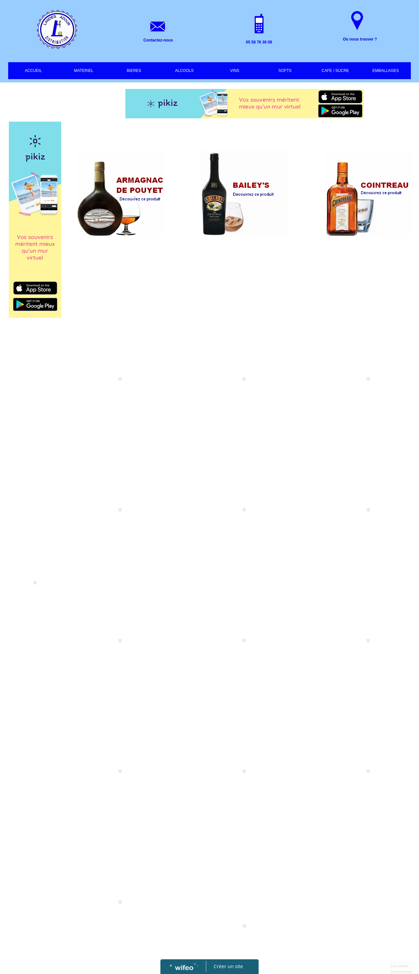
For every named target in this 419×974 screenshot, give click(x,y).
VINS (234, 70)
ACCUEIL (33, 70)
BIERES (134, 70)
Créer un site (228, 966)
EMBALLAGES (386, 70)
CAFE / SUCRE (335, 70)
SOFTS (285, 70)
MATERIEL (83, 70)
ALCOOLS (184, 70)
